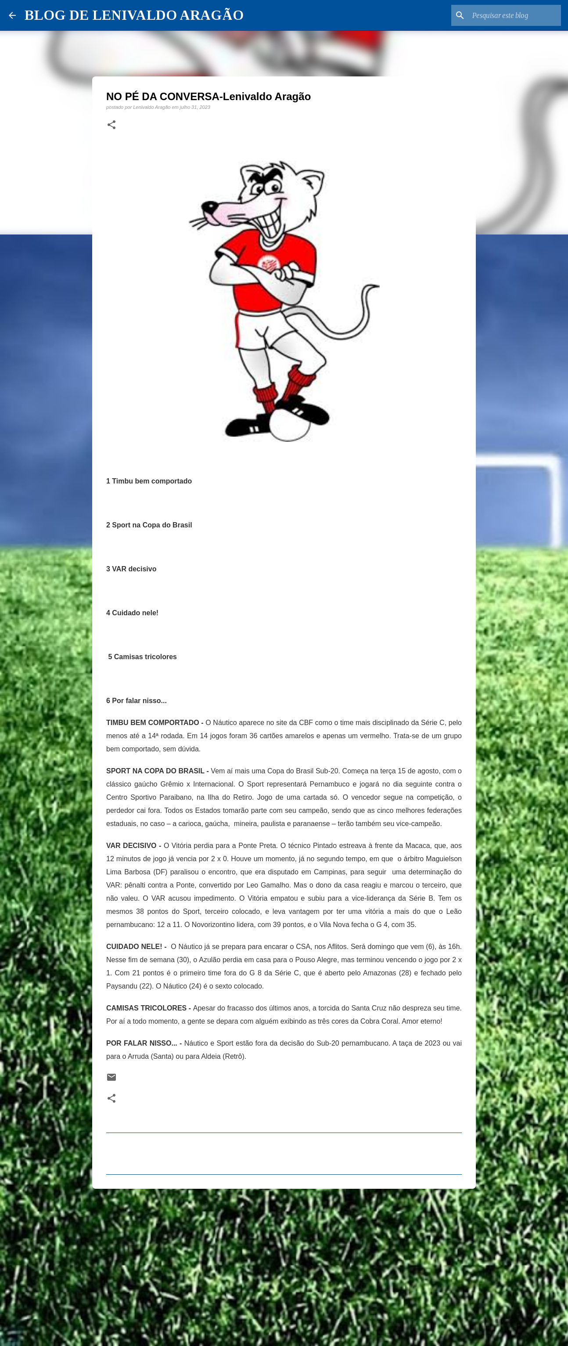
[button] (111, 125)
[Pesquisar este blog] (515, 15)
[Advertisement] (284, 1263)
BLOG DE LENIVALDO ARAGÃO (134, 15)
